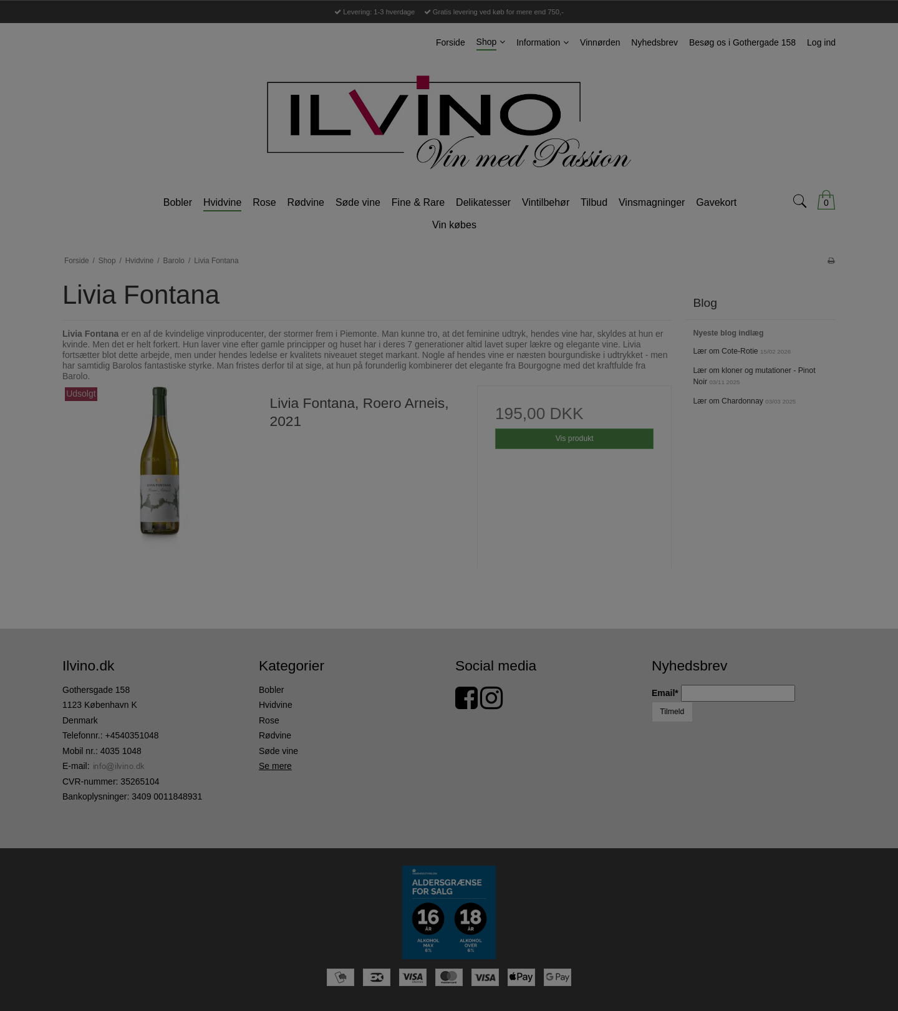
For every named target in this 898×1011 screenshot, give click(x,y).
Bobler (271, 690)
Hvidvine (275, 705)
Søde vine (278, 751)
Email (666, 693)
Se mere (275, 766)
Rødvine (275, 735)
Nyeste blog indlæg (728, 333)
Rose (269, 720)
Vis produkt (575, 438)
